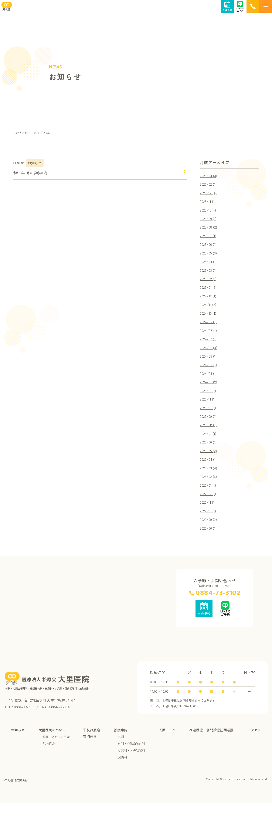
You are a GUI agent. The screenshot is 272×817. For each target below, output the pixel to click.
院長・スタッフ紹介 (56, 751)
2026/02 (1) (209, 184)
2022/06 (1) (209, 541)
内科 (121, 751)
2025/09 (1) (209, 220)
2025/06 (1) (209, 247)
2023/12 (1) (209, 399)
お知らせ (18, 743)
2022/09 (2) (209, 533)
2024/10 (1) (209, 318)
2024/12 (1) (209, 300)
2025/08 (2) (209, 229)
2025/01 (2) (209, 291)
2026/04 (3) (209, 175)
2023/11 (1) (208, 408)
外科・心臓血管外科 (131, 757)
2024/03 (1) (209, 381)
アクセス (254, 743)
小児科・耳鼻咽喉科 (131, 764)
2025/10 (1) (209, 211)
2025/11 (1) (208, 202)
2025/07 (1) (209, 238)
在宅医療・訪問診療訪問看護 (211, 743)
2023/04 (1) (209, 470)
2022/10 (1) (209, 524)
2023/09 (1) (209, 425)
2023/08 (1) (209, 434)
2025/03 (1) (209, 274)
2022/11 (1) (208, 515)
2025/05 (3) (209, 256)
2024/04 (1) (209, 372)
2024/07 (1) (209, 345)
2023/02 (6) (209, 488)
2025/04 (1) (209, 265)
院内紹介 (49, 757)
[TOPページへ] (6, 9)
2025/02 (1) (209, 283)
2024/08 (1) (209, 336)
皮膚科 (122, 771)
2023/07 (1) (209, 443)
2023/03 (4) (209, 479)
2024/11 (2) (209, 309)
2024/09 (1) (209, 327)
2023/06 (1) (209, 452)
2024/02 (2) (209, 390)
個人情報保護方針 (16, 794)
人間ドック (167, 743)
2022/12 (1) (209, 506)
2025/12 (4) (209, 193)
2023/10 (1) (209, 416)
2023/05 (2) (209, 461)
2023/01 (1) (209, 497)
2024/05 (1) (209, 363)
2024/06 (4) (210, 354)
